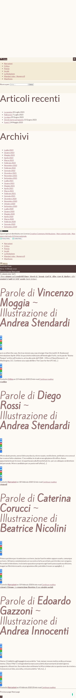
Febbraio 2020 (10, 221)
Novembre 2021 (10, 175)
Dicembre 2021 (10, 173)
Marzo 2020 (9, 219)
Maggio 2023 (9, 155)
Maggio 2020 (9, 214)
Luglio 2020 (8, 209)
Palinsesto (8, 115)
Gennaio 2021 (9, 196)
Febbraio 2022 (10, 168)
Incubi (6, 71)
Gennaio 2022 (9, 170)
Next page (16, 271)
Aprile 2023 (8, 158)
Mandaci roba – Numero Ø (14, 76)
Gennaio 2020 (9, 224)
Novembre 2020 (10, 201)
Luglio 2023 (8, 150)
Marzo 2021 (9, 191)
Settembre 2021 (10, 178)
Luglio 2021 (8, 181)
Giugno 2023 (9, 152)
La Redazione (9, 74)
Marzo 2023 (9, 160)
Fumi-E (7, 122)
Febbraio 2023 (10, 163)
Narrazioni (8, 63)
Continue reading (46, 379)
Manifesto (8, 79)
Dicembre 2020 (10, 199)
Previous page (5, 271)
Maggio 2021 (9, 186)
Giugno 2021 (9, 183)
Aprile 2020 (8, 216)
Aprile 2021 (8, 188)
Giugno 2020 (9, 211)
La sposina (8, 112)
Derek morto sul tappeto (14, 120)
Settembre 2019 (10, 227)
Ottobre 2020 (9, 204)
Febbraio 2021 (10, 193)
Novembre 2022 (10, 165)
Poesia (6, 68)
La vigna (7, 117)
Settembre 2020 (10, 206)
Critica (6, 66)
